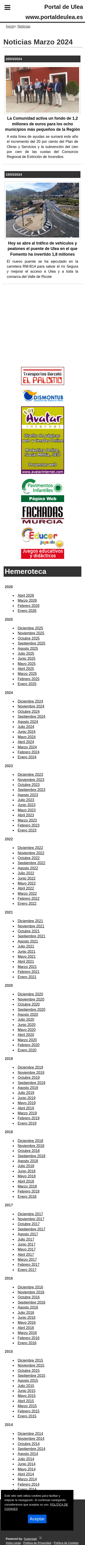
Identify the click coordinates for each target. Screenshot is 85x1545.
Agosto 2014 (28, 1454)
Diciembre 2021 (30, 921)
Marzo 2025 (27, 674)
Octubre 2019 (29, 1077)
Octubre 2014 (29, 1444)
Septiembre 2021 (31, 936)
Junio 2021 (26, 951)
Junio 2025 (26, 658)
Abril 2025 (26, 669)
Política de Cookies (66, 1543)
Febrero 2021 (28, 972)
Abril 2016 (26, 1328)
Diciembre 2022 (30, 848)
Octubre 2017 (29, 1224)
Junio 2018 (26, 1171)
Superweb (30, 1538)
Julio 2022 (26, 873)
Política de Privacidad (37, 1543)
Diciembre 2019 (30, 1067)
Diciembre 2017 (30, 1214)
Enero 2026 (27, 611)
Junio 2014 (26, 1464)
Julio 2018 (26, 1166)
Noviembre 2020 (31, 999)
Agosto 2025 (28, 648)
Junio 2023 (26, 805)
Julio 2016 (26, 1313)
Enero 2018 (27, 1196)
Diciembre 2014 (30, 1434)
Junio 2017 (26, 1244)
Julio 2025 (26, 653)
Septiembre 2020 (31, 1009)
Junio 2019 (26, 1098)
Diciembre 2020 (30, 994)
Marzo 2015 (27, 1406)
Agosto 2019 (28, 1088)
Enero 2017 (27, 1270)
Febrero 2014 (28, 1484)
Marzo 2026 (27, 600)
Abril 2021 (26, 961)
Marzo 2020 (27, 1040)
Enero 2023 (27, 830)
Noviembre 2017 (31, 1219)
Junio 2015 (26, 1391)
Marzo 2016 (27, 1333)
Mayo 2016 (27, 1322)
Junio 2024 (26, 732)
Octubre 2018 (29, 1151)
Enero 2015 (27, 1416)
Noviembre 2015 (31, 1365)
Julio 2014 (26, 1459)
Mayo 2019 (27, 1103)
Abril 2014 (26, 1474)
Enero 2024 (27, 757)
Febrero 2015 (28, 1411)
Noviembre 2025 (31, 633)
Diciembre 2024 (30, 701)
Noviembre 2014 (31, 1439)
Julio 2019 (26, 1093)
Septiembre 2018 (31, 1156)
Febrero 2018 (28, 1191)
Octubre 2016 (29, 1297)
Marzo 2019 (27, 1113)
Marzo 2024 (27, 747)
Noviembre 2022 (31, 853)
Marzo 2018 (27, 1186)
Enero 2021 (27, 977)
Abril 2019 (26, 1108)
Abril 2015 (26, 1401)
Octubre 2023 (29, 785)
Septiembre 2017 (31, 1229)
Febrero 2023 (28, 825)
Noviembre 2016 (31, 1292)
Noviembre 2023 (31, 780)
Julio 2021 (26, 946)
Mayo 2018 (27, 1176)
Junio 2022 (26, 878)
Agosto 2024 (28, 722)
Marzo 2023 (27, 820)
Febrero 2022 (28, 898)
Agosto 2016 (28, 1307)
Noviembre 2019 (31, 1072)
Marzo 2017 (27, 1259)
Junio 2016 (26, 1317)
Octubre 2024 (29, 711)
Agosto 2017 (28, 1234)
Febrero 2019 (28, 1118)
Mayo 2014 (27, 1469)
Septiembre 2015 (31, 1376)
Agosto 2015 (28, 1380)
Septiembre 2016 (31, 1302)
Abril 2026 (26, 595)
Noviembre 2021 (31, 926)
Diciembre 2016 (30, 1287)
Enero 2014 (27, 1489)
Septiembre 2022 (31, 863)
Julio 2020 (26, 1019)
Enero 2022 (27, 903)
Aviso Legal (13, 1543)
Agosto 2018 (28, 1161)
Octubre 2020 (29, 1004)
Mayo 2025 (27, 664)
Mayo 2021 (27, 956)
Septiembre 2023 (31, 790)
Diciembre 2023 (30, 774)
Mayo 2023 (27, 810)
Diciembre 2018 (30, 1141)
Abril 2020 (26, 1035)
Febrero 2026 (28, 606)
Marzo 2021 (27, 967)
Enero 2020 (27, 1050)
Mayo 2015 (27, 1396)
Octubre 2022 (29, 858)
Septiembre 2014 (31, 1449)
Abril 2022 (26, 888)
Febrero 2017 (28, 1264)
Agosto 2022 (28, 868)
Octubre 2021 (29, 931)
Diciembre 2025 (30, 628)
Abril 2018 (26, 1181)
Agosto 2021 (28, 941)
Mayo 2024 (27, 737)
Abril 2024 (26, 742)
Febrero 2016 (28, 1338)
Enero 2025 (27, 684)
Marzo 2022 (27, 893)
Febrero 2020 (28, 1045)
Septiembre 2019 (31, 1083)
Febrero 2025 (28, 679)
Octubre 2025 (29, 638)
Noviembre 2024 (31, 706)
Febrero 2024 (28, 752)
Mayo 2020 (27, 1030)
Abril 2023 (26, 815)
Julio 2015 (26, 1386)
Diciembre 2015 (30, 1360)
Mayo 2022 (27, 883)
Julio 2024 (26, 727)
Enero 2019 (27, 1123)
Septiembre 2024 (31, 716)
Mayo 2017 (27, 1249)
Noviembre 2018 (31, 1146)
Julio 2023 (26, 800)
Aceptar (37, 1518)
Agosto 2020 (28, 1014)
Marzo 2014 (27, 1479)
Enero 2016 (27, 1343)
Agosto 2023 (28, 795)
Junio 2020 (26, 1025)
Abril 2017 (26, 1254)
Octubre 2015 (29, 1371)
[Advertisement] (36, 332)
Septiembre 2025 (31, 643)
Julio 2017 (26, 1239)
